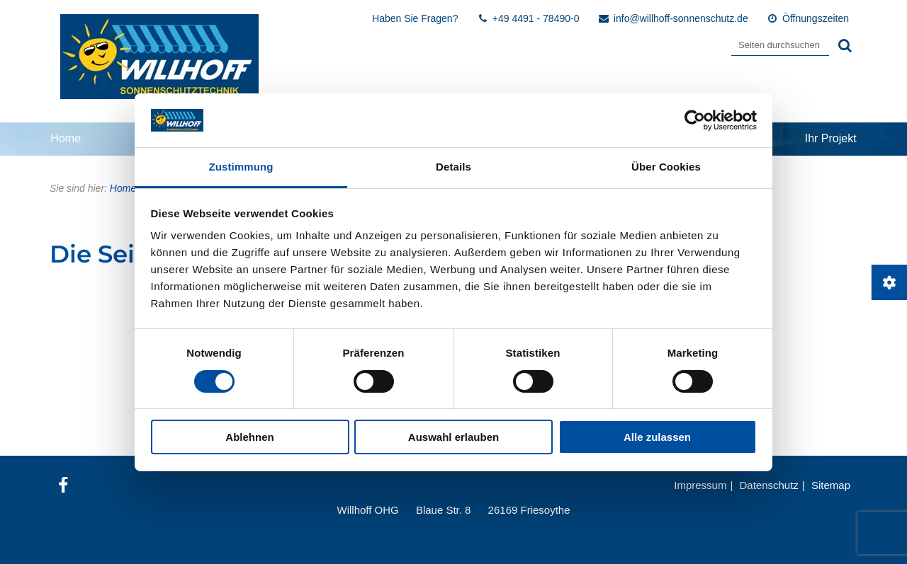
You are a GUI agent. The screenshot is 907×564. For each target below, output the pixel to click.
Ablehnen (249, 437)
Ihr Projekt (831, 138)
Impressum (700, 485)
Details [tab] (453, 167)
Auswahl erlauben (453, 437)
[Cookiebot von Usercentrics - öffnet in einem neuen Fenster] (695, 120)
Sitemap (830, 485)
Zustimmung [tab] (241, 167)
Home (65, 138)
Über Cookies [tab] (666, 167)
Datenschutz (768, 485)
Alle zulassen (657, 437)
